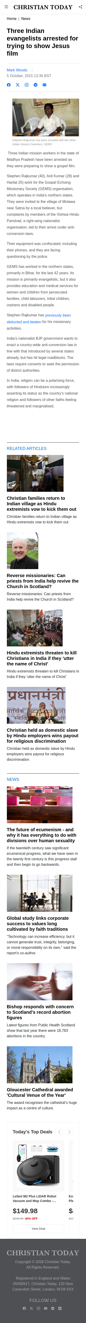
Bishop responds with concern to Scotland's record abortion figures (40, 1012)
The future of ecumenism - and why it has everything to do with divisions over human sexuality (41, 835)
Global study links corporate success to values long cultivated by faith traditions (38, 924)
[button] (6, 7)
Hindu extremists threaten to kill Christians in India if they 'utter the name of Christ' (42, 658)
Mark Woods (17, 70)
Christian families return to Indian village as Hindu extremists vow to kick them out (41, 504)
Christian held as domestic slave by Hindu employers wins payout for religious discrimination (42, 736)
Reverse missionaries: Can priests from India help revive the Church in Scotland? (43, 581)
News (25, 19)
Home (12, 19)
